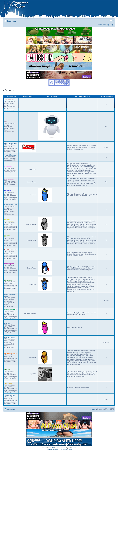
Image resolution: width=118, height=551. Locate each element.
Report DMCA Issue (66, 449)
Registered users (10, 337)
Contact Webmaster (52, 449)
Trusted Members (10, 395)
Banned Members (10, 143)
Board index (11, 21)
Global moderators (10, 204)
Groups (92, 409)
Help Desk (102, 24)
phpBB (52, 448)
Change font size (112, 20)
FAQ (111, 25)
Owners (7, 323)
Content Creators (10, 155)
